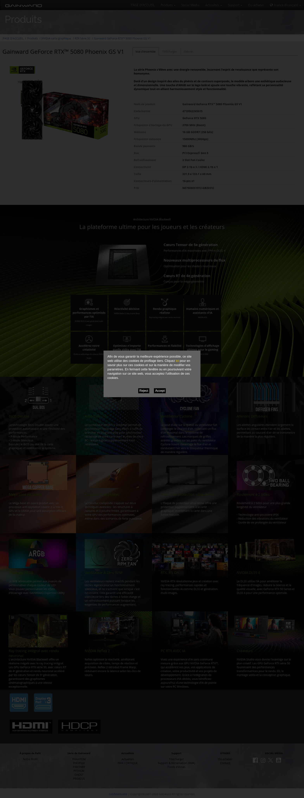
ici (177, 360)
